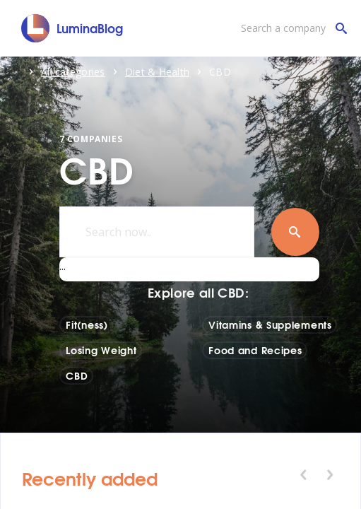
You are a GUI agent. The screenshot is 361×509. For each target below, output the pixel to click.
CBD (77, 375)
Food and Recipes (255, 350)
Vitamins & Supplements (269, 324)
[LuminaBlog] (72, 28)
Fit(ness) (86, 324)
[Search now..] (156, 231)
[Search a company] (290, 28)
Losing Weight (101, 350)
